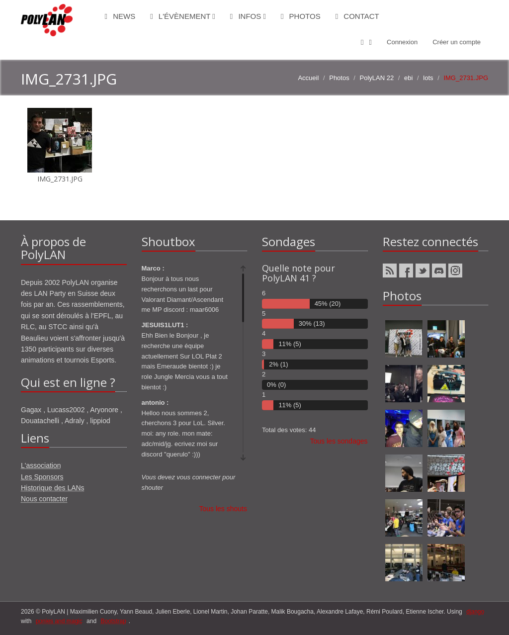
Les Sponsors (42, 477)
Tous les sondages (339, 441)
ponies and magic (59, 621)
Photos (301, 16)
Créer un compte (456, 42)
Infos (248, 16)
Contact (357, 16)
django (475, 611)
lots (428, 78)
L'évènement (182, 16)
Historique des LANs (53, 488)
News (120, 16)
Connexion (402, 42)
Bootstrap (113, 621)
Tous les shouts (223, 509)
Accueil (308, 78)
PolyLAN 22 (377, 78)
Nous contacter (44, 499)
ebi (408, 78)
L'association (41, 465)
